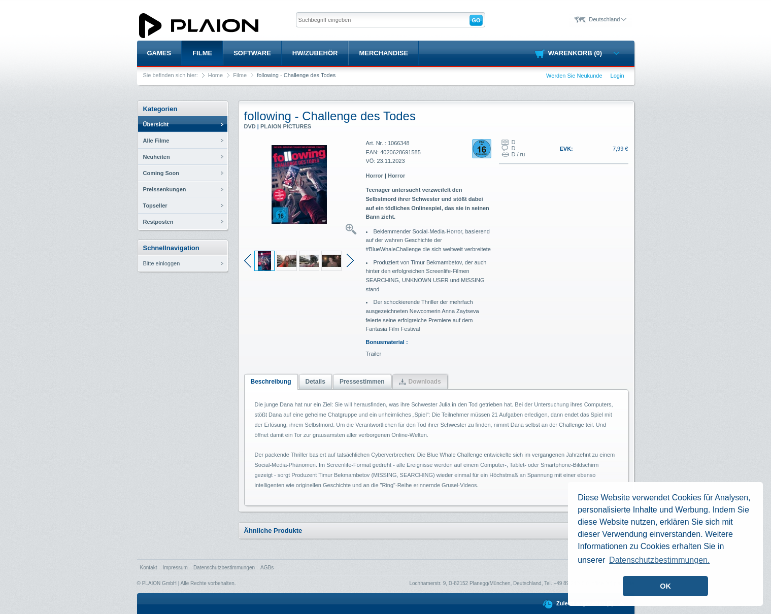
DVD (250, 126)
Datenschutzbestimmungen (224, 567)
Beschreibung (271, 381)
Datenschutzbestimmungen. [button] (659, 560)
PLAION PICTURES (285, 126)
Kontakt (148, 567)
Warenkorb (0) (583, 53)
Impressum (174, 567)
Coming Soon (161, 173)
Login (617, 76)
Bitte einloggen (161, 263)
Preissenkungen (164, 189)
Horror (374, 176)
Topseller (155, 205)
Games (159, 53)
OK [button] (665, 586)
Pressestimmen (362, 381)
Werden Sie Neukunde (574, 76)
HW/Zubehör (315, 53)
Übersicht (156, 124)
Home (215, 75)
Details (315, 381)
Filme (202, 53)
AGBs (267, 567)
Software (252, 53)
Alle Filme (156, 141)
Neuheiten (156, 157)
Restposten (158, 222)
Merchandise (383, 53)
